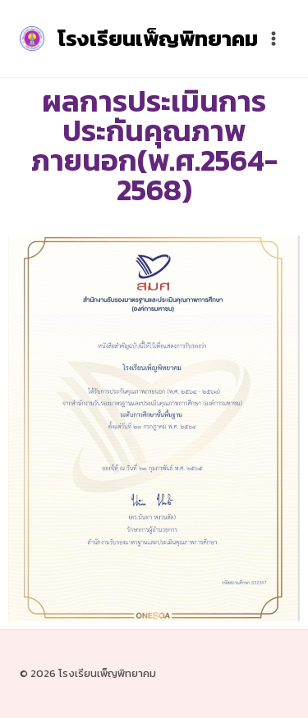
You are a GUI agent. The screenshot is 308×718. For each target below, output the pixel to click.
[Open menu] (273, 38)
